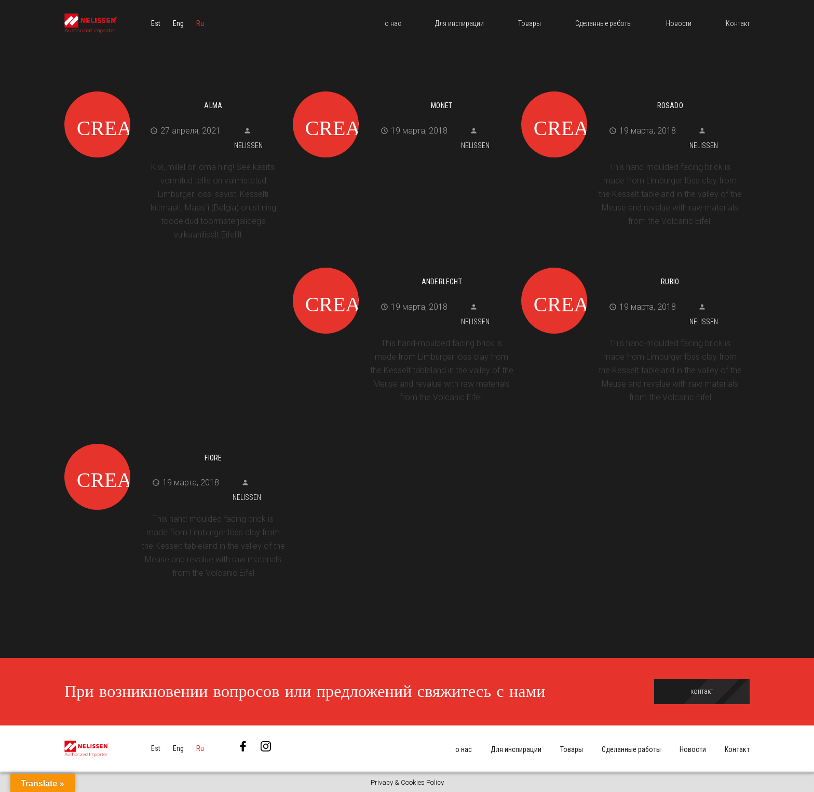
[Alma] (174, 89)
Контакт (737, 749)
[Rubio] (631, 266)
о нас (463, 749)
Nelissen (248, 145)
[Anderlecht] (403, 266)
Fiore (213, 458)
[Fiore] (174, 442)
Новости (693, 749)
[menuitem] (155, 23)
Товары (571, 749)
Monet (441, 105)
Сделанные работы (631, 749)
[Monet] (403, 89)
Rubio (670, 282)
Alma (213, 105)
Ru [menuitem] (200, 23)
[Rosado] (631, 89)
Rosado (670, 105)
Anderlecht (442, 282)
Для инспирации (516, 749)
